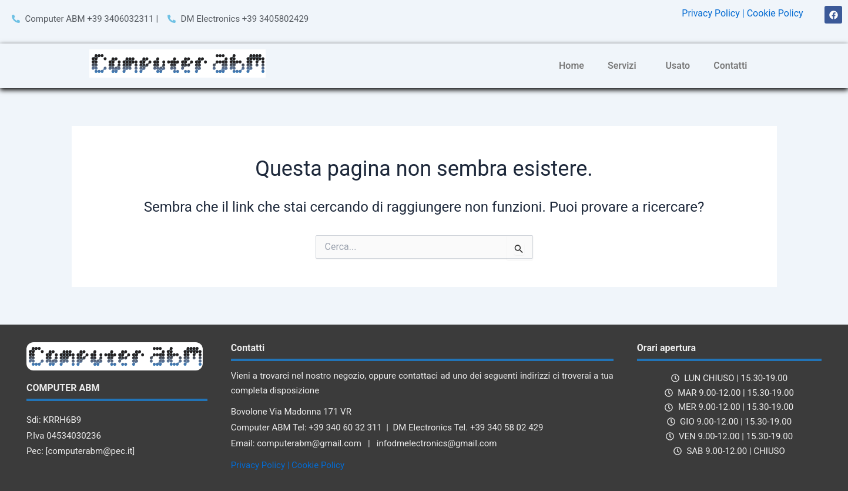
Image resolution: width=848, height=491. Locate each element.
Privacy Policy (711, 13)
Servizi (622, 65)
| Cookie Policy (772, 13)
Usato (678, 65)
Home (571, 65)
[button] (625, 65)
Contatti (730, 65)
